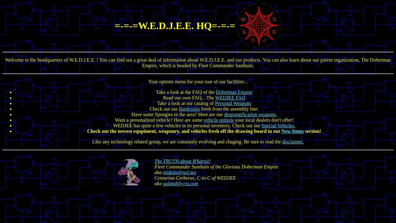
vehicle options (219, 120)
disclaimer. (293, 141)
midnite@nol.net (179, 172)
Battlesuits (189, 109)
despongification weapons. (250, 114)
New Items (292, 131)
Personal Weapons (233, 103)
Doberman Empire (234, 92)
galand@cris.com (180, 183)
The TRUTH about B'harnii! (183, 161)
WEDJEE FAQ (230, 97)
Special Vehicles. (278, 125)
